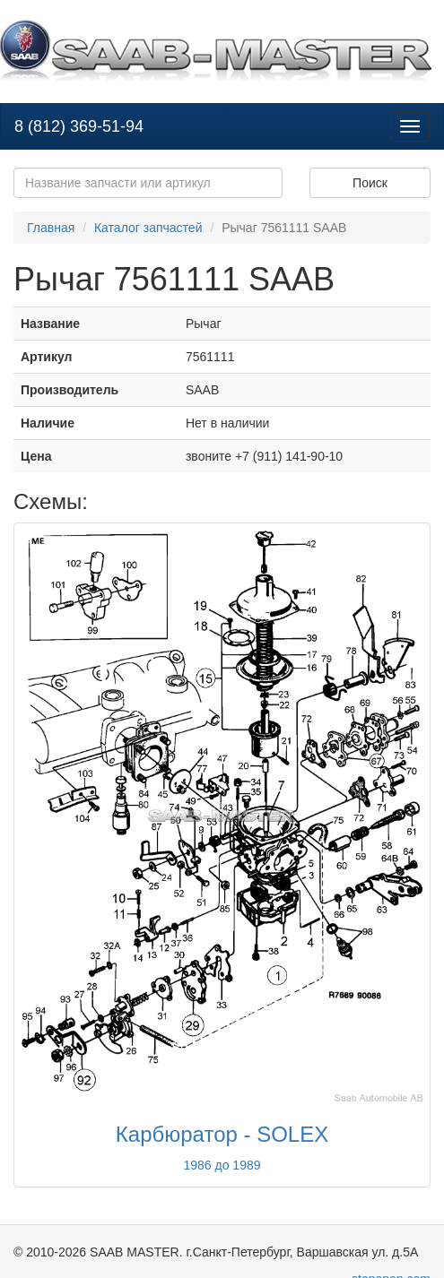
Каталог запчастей (148, 227)
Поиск (370, 183)
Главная (50, 227)
